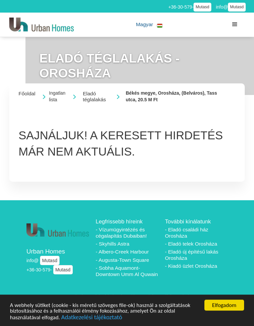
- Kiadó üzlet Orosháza (191, 266)
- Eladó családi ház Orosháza (186, 233)
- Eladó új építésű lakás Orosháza (191, 255)
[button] (149, 24)
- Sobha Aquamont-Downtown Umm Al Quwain (127, 271)
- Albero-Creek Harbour (122, 252)
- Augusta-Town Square (122, 260)
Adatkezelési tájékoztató (91, 319)
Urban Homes (45, 251)
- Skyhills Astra (112, 244)
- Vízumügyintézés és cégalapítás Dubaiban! (121, 233)
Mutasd (202, 7)
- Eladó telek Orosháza (191, 244)
